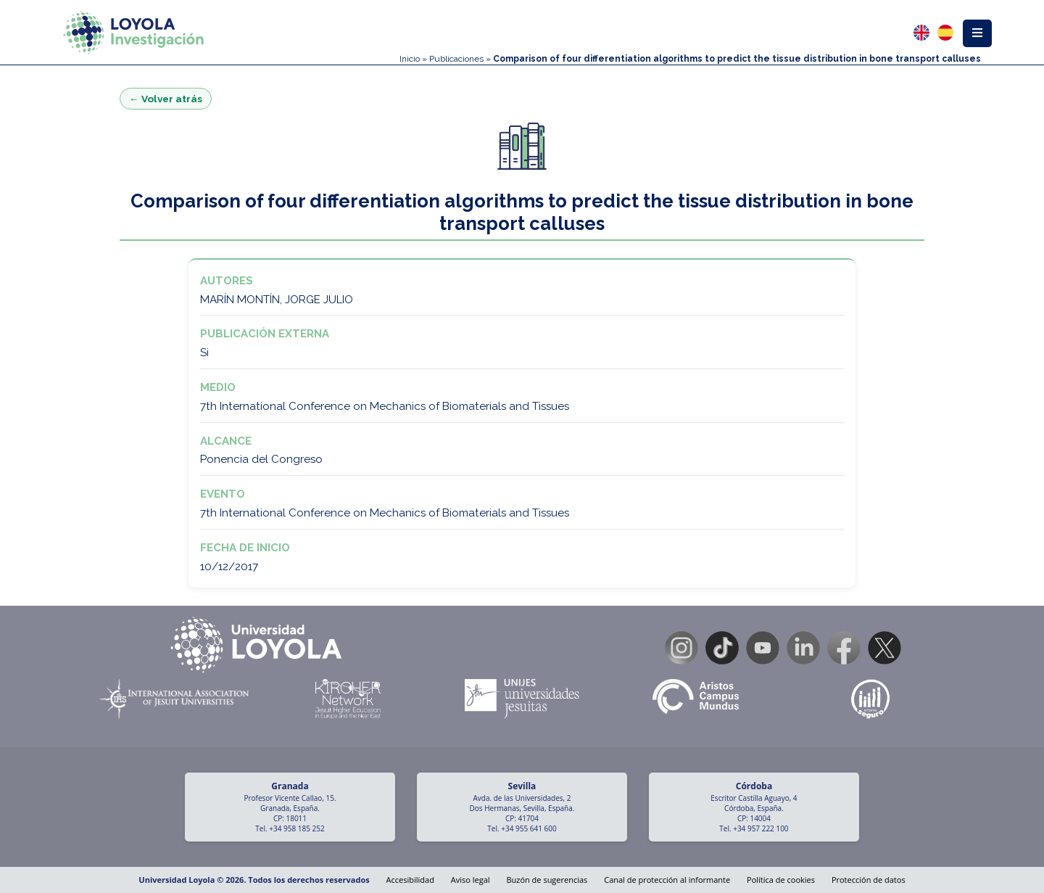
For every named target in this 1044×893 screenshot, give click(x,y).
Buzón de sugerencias (546, 879)
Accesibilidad (410, 879)
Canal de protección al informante (667, 879)
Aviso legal (470, 879)
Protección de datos (869, 879)
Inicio (409, 59)
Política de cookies (781, 879)
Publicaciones (456, 59)
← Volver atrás (165, 98)
